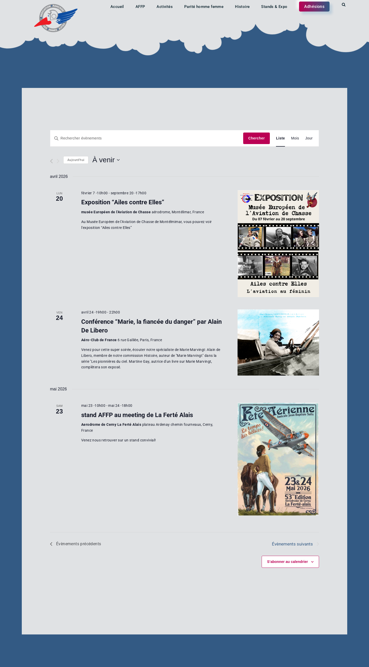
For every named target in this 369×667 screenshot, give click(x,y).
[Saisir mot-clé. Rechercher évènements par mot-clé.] (146, 138)
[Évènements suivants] (58, 161)
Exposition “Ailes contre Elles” (122, 202)
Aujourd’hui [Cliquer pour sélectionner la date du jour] (75, 160)
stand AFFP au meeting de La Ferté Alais (137, 415)
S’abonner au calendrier (287, 562)
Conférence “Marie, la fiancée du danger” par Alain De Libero (151, 326)
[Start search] (343, 4)
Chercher (256, 138)
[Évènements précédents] (51, 161)
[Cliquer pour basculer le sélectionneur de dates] (105, 160)
